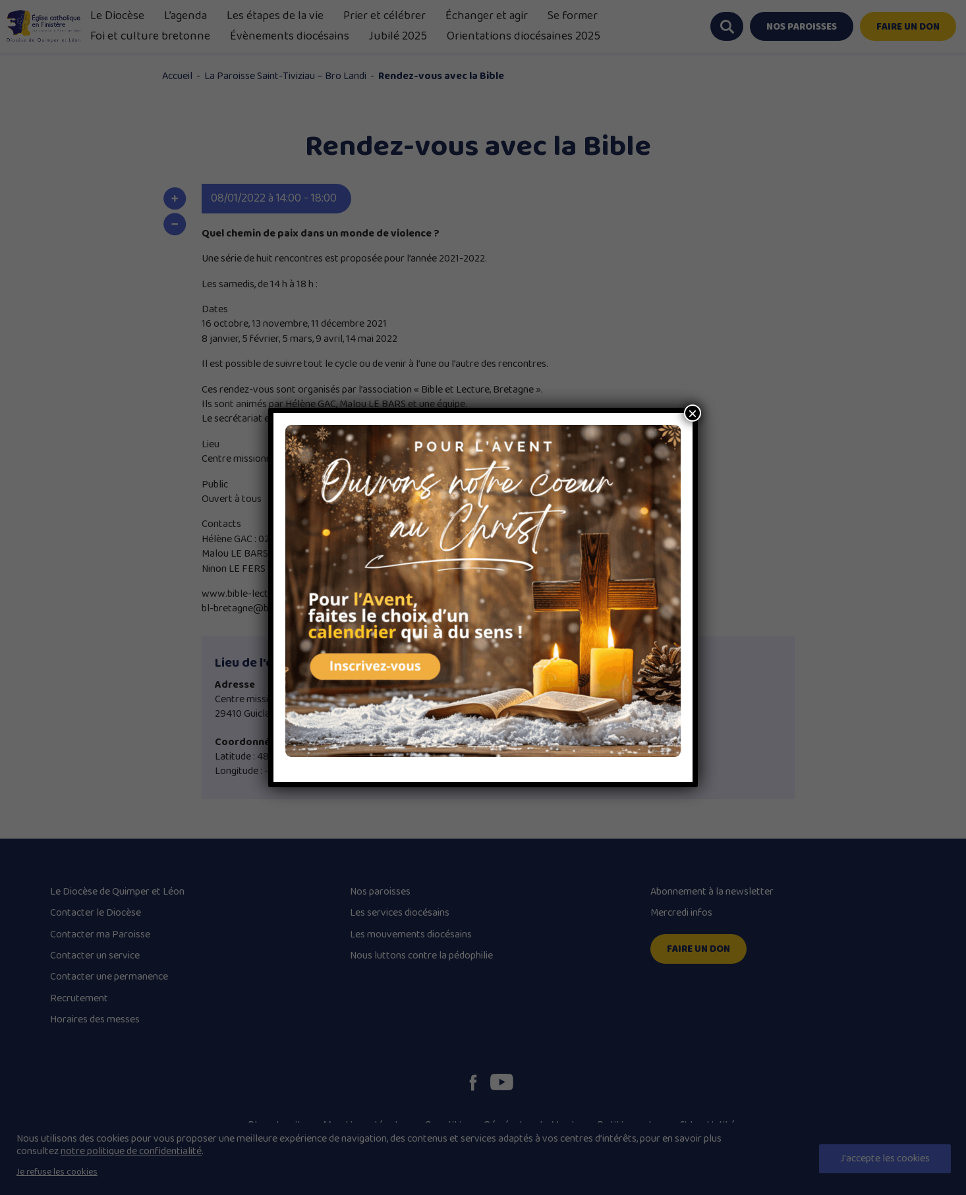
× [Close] (692, 413)
